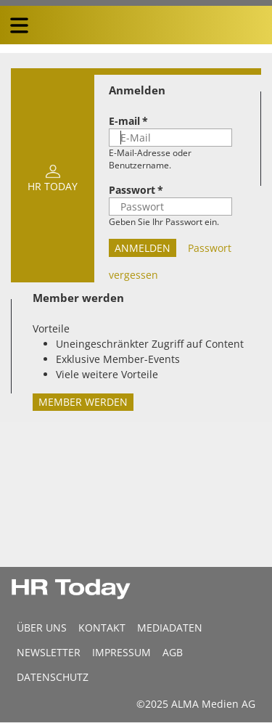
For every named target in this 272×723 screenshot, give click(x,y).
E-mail (124, 121)
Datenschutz (52, 677)
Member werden (83, 402)
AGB (172, 652)
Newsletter (49, 652)
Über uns (42, 627)
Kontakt (101, 627)
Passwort (132, 190)
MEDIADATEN (169, 627)
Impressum (121, 652)
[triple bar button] (19, 25)
